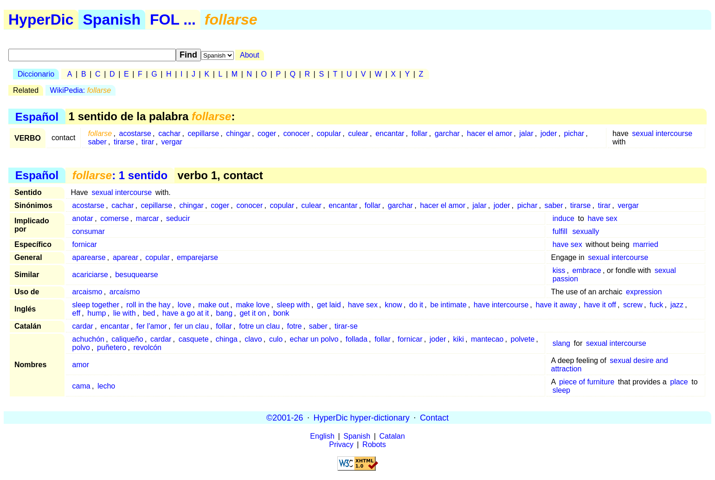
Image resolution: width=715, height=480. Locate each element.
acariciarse (90, 275)
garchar (447, 133)
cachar (169, 133)
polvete (522, 339)
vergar (171, 142)
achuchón (88, 339)
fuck (656, 305)
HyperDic (41, 19)
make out (213, 305)
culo (276, 339)
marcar (147, 218)
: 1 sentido (119, 175)
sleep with (293, 305)
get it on (252, 313)
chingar (238, 133)
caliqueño (127, 339)
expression (644, 292)
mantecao (487, 339)
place (679, 382)
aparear (125, 257)
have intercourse (501, 305)
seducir (178, 218)
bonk (281, 313)
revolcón (147, 347)
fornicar (84, 244)
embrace (587, 270)
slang (561, 343)
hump (96, 313)
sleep (561, 390)
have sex (602, 218)
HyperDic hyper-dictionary (362, 417)
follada (356, 339)
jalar (526, 133)
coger (267, 133)
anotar (82, 218)
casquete (194, 339)
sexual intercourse (662, 133)
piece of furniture (586, 382)
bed (149, 313)
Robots (374, 444)
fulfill (560, 231)
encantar (389, 133)
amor (80, 365)
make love (253, 305)
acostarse (135, 133)
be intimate (448, 305)
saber (97, 142)
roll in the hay (148, 305)
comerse (114, 218)
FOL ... (173, 19)
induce (563, 218)
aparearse (89, 257)
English (322, 436)
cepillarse (203, 133)
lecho (106, 386)
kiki (458, 339)
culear (358, 133)
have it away (556, 305)
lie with (124, 313)
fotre (294, 326)
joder (549, 133)
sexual (665, 270)
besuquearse (136, 275)
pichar (574, 133)
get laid (329, 305)
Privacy (341, 444)
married (645, 244)
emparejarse (197, 257)
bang (224, 313)
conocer (296, 133)
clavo (253, 339)
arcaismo (87, 292)
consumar (88, 231)
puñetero (111, 347)
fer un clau (191, 326)
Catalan (392, 436)
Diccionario (36, 74)
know (393, 305)
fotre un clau (259, 326)
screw (633, 305)
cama (81, 386)
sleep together (95, 305)
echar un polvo (314, 339)
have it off (600, 305)
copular (329, 133)
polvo (81, 347)
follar (420, 133)
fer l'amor (151, 326)
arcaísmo (125, 292)
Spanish (112, 19)
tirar (148, 142)
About (249, 55)
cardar (82, 326)
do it (416, 305)
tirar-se (346, 326)
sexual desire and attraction (609, 365)
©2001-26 (284, 417)
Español (36, 116)
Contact (434, 417)
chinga (227, 339)
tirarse (124, 142)
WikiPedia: (80, 90)
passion (565, 279)
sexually (586, 231)
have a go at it (185, 313)
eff (76, 313)
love (184, 305)
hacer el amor (489, 133)
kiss (559, 270)
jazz (676, 305)
